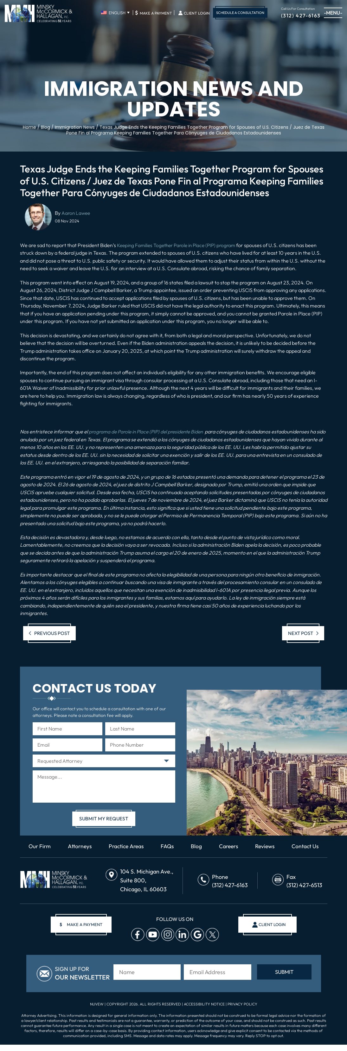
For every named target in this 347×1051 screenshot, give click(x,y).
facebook (135, 942)
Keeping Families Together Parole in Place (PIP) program (179, 245)
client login (270, 933)
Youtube (150, 942)
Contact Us (173, 854)
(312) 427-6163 (301, 15)
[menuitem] (115, 12)
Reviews (290, 846)
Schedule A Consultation (240, 12)
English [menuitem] (117, 12)
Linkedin (180, 942)
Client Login (197, 13)
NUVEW (97, 1010)
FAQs (190, 846)
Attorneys (99, 846)
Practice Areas (147, 846)
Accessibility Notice (205, 1010)
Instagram (165, 942)
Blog (220, 846)
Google (195, 942)
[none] (115, 12)
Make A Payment (153, 12)
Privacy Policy (242, 1010)
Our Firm (58, 846)
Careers (253, 846)
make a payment (83, 933)
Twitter (210, 942)
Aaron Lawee (76, 213)
